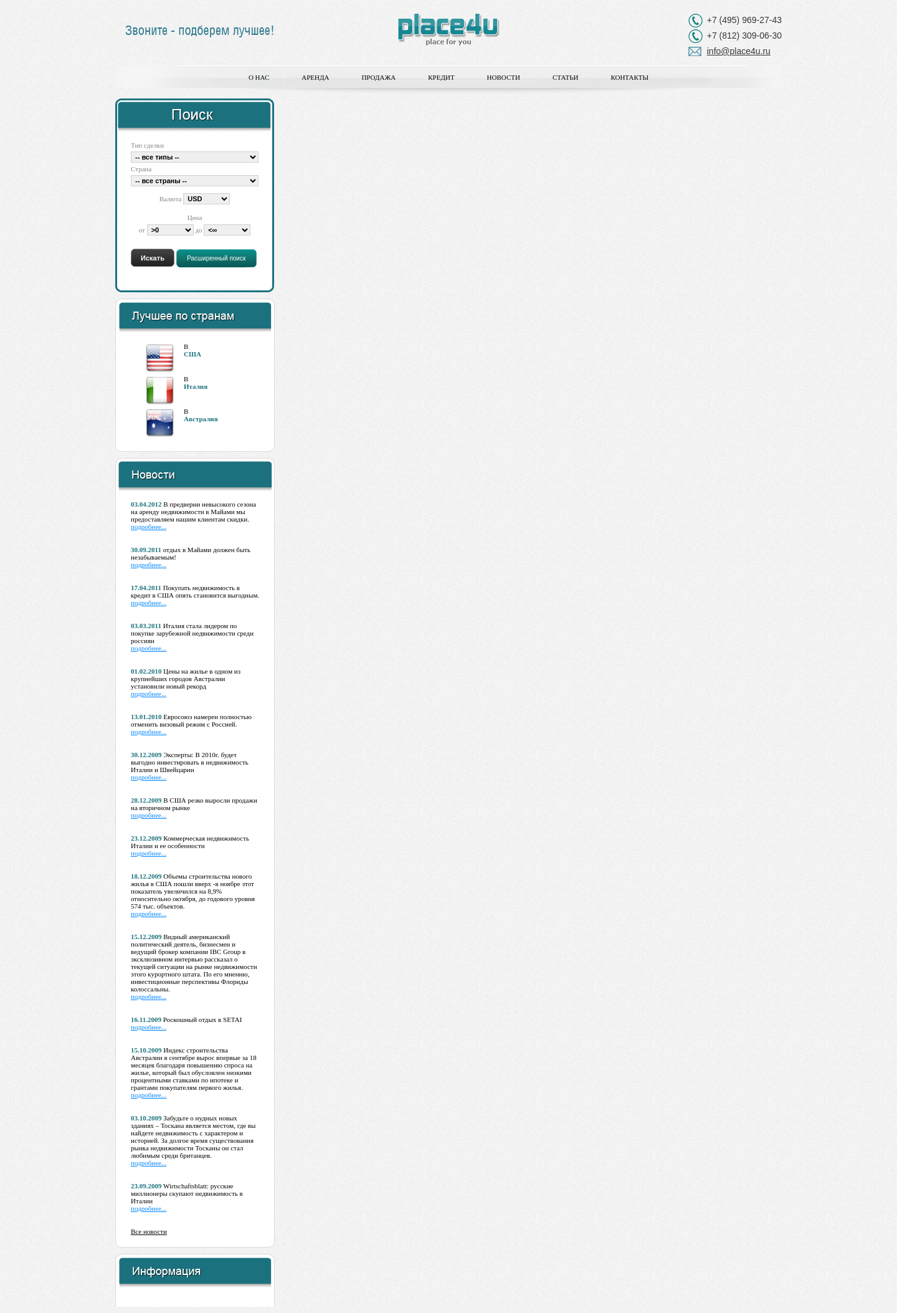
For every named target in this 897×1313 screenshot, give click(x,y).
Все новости (149, 1231)
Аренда (315, 77)
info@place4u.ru (739, 51)
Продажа (378, 77)
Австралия (201, 419)
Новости (503, 77)
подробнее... (148, 526)
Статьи (565, 77)
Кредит (441, 77)
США (192, 354)
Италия (195, 386)
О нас (259, 77)
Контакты (629, 77)
